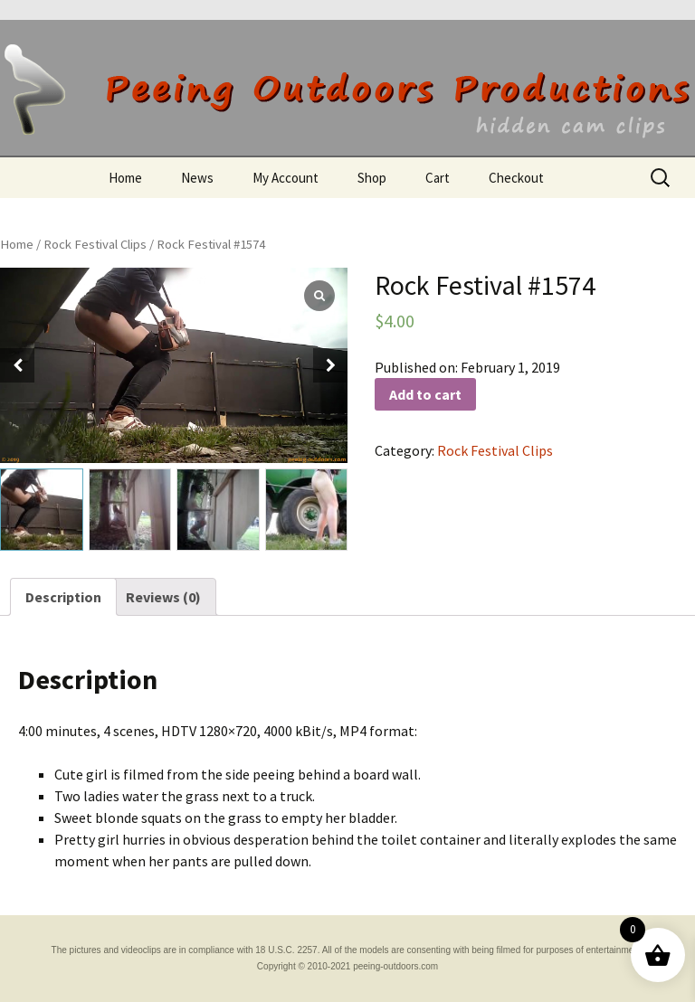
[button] (330, 365)
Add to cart (425, 394)
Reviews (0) (163, 597)
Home (125, 177)
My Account (285, 177)
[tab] (63, 597)
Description (63, 597)
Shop (371, 177)
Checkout (516, 177)
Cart (437, 177)
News (197, 177)
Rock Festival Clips (95, 244)
